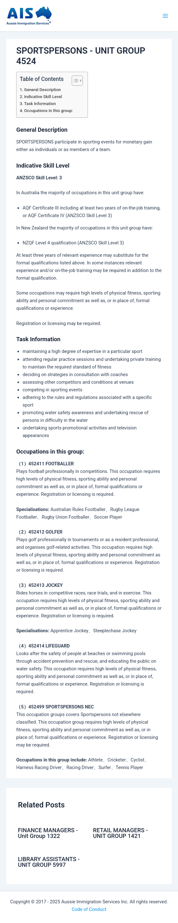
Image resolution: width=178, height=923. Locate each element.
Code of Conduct (89, 909)
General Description (42, 89)
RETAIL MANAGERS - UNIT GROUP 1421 (120, 833)
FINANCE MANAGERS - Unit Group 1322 (48, 833)
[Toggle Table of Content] (74, 80)
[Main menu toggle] (165, 15)
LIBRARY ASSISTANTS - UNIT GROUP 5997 (49, 862)
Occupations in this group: (48, 110)
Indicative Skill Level (43, 96)
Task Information (40, 103)
